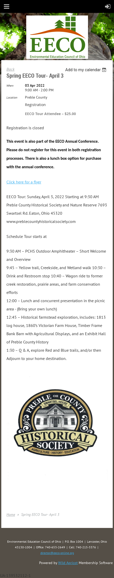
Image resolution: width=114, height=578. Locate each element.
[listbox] (86, 70)
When (9, 85)
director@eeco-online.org (57, 553)
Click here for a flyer (23, 181)
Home (10, 514)
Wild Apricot (68, 562)
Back (10, 69)
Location (11, 97)
